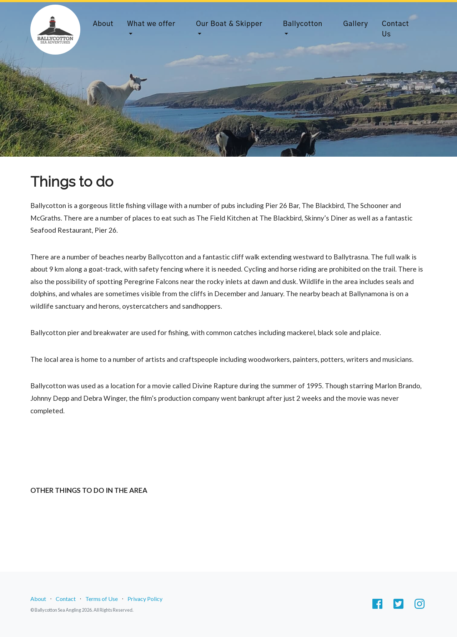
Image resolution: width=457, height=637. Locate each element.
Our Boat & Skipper (229, 24)
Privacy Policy (144, 598)
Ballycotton (302, 24)
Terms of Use (101, 598)
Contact (66, 598)
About (103, 24)
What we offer (151, 24)
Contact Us (395, 29)
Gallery (355, 24)
